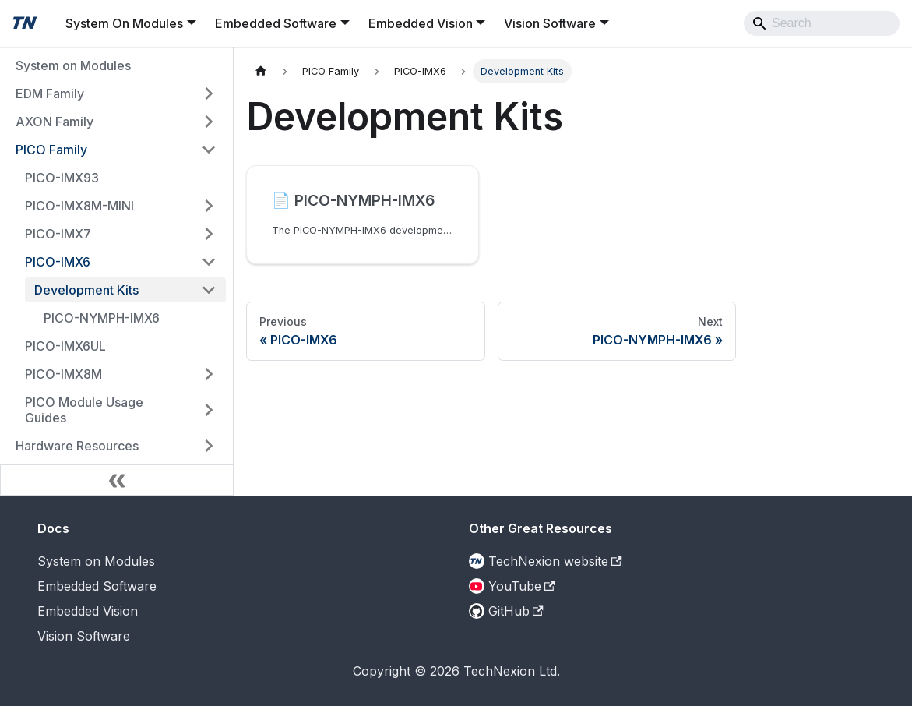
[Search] (822, 23)
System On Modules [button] (124, 23)
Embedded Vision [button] (420, 23)
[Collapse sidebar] (117, 480)
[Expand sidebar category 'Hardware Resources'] (209, 445)
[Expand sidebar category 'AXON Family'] (209, 121)
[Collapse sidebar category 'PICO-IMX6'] (209, 261)
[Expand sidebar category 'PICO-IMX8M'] (209, 374)
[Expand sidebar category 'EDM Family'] (209, 93)
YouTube (521, 586)
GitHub (516, 611)
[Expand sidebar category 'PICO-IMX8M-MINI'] (209, 205)
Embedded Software (97, 586)
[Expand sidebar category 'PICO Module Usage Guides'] (209, 410)
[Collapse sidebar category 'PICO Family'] (209, 149)
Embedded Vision (87, 611)
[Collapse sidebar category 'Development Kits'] (209, 289)
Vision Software (83, 636)
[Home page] (261, 71)
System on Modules (96, 561)
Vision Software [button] (550, 23)
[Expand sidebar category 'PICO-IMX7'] (209, 233)
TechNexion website (555, 561)
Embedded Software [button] (275, 23)
